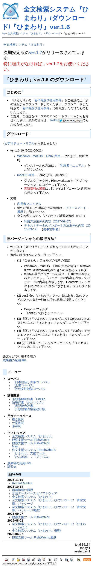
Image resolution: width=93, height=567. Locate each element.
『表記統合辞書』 (24, 405)
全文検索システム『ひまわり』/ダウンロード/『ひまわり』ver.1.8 (49, 525)
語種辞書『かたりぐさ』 (28, 402)
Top (4, 33)
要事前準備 (50, 229)
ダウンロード (53, 33)
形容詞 (16, 426)
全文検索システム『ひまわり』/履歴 (36, 530)
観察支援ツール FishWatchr (30, 439)
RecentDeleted (22, 483)
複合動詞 (18, 419)
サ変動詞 (18, 422)
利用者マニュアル (72, 165)
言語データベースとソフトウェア (34, 493)
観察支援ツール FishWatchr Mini (30, 444)
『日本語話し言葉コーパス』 (31, 382)
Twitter (53, 120)
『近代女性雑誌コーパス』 (30, 388)
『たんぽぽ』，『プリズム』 (31, 456)
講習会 (11, 466)
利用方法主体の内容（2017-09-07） (48, 221)
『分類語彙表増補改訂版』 (30, 409)
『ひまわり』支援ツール (28, 453)
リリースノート (75, 208)
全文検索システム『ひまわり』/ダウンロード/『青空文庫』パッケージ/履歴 (49, 508)
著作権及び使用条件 (47, 100)
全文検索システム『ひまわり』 (26, 33)
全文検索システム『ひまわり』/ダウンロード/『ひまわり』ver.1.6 (45, 18)
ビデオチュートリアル (20, 143)
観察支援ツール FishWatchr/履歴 (34, 537)
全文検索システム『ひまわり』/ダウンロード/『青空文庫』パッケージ (49, 501)
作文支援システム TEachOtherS (34, 450)
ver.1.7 (35, 52)
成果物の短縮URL (15, 360)
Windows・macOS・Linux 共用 (38, 156)
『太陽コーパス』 (24, 385)
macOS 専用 (25, 175)
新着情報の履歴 (22, 490)
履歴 (20, 211)
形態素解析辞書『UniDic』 (30, 399)
